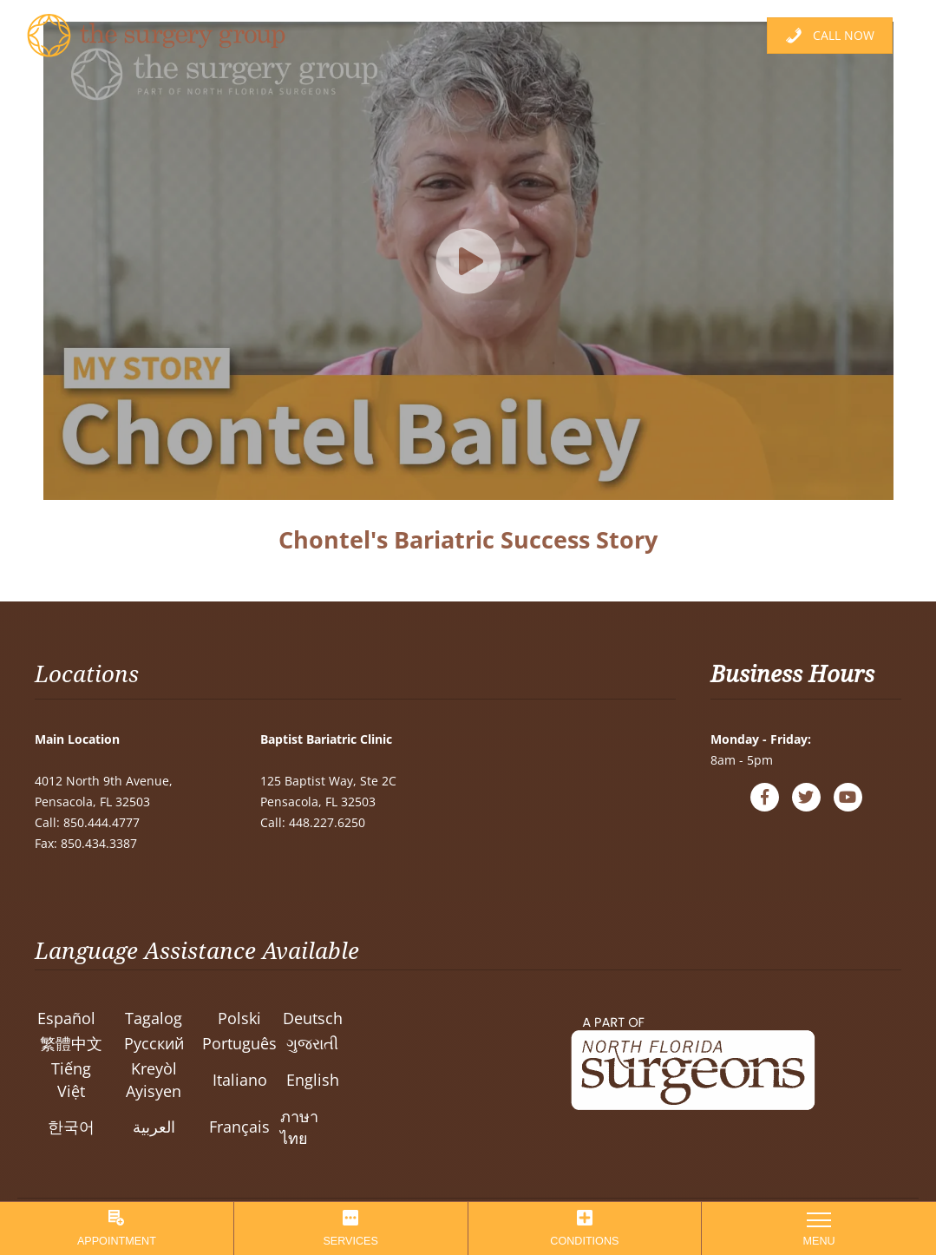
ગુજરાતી (312, 1043)
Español (66, 1018)
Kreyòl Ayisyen (153, 1079)
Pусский (154, 1043)
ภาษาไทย (299, 1127)
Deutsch (313, 1018)
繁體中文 (71, 1043)
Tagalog (153, 1018)
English (312, 1079)
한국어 (71, 1126)
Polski (239, 1018)
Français (239, 1126)
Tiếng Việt (71, 1079)
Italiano (240, 1079)
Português (239, 1043)
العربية (154, 1126)
